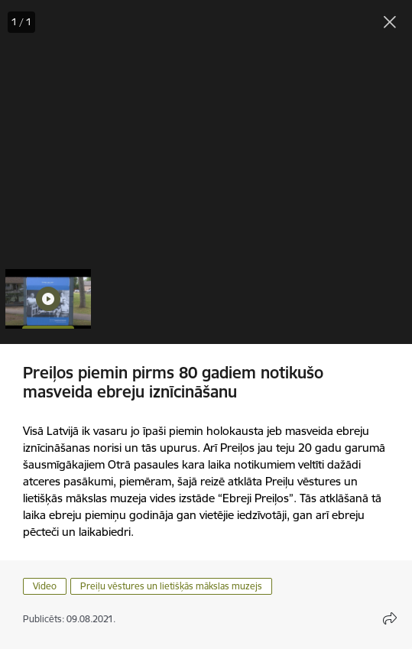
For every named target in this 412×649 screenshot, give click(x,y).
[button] (48, 299)
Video (45, 586)
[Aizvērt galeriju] (390, 22)
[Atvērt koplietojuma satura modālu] (390, 618)
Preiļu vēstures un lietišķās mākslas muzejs (171, 586)
